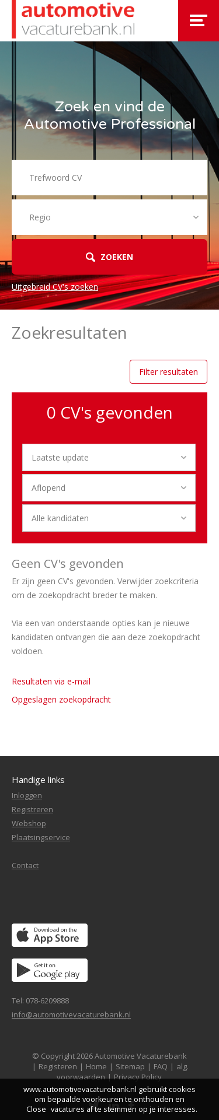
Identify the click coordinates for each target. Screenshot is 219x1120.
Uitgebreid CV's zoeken (55, 286)
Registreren (32, 809)
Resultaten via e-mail (51, 681)
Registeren (58, 1066)
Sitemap (130, 1066)
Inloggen (27, 795)
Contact (25, 865)
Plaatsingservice (41, 837)
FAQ (161, 1066)
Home (96, 1066)
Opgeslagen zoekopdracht (61, 699)
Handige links (38, 779)
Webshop (29, 823)
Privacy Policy (138, 1077)
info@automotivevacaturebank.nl (71, 1014)
